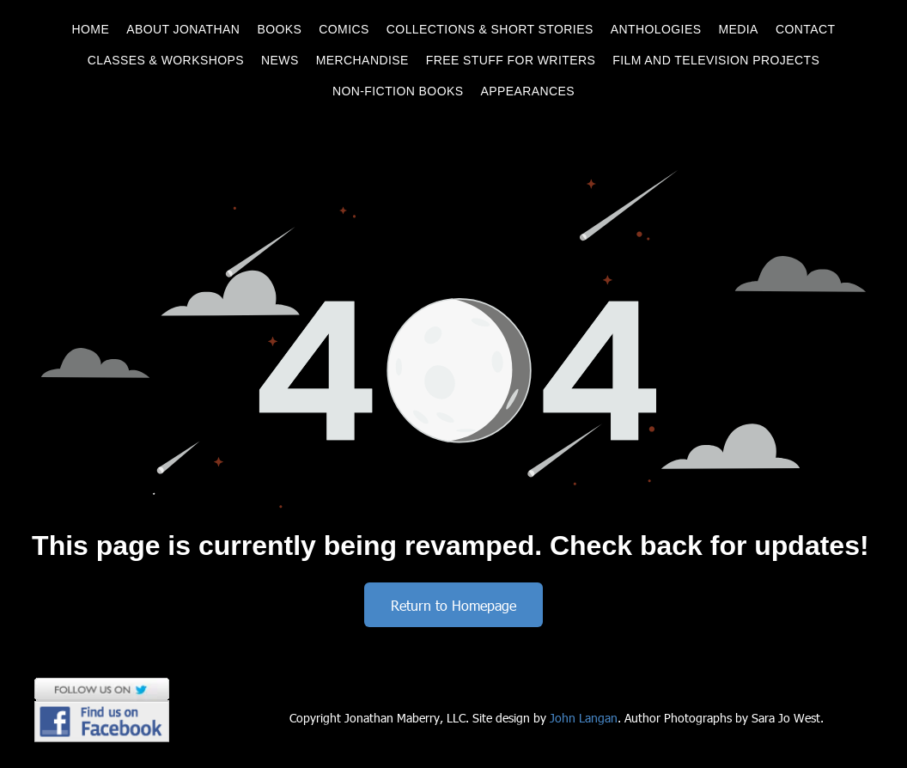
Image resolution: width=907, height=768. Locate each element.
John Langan (584, 718)
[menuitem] (91, 29)
